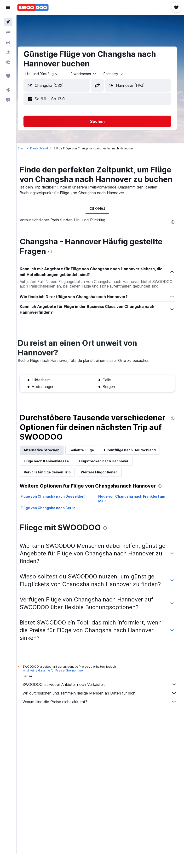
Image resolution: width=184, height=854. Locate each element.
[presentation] (173, 232)
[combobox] (119, 73)
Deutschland (45, 148)
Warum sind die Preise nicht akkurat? (103, 724)
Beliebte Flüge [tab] (87, 464)
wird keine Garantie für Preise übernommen (60, 692)
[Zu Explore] (8, 62)
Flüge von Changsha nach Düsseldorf (59, 511)
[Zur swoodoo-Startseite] (33, 7)
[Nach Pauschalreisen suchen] (8, 52)
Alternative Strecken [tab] (47, 464)
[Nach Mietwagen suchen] (8, 42)
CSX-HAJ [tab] (100, 218)
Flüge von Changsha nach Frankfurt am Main (134, 513)
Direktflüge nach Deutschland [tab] (136, 464)
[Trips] (8, 76)
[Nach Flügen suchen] (8, 22)
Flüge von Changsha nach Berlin (54, 522)
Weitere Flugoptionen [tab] (105, 486)
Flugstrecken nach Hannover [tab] (109, 475)
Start (27, 148)
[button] (8, 7)
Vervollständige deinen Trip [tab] (53, 486)
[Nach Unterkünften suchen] (8, 32)
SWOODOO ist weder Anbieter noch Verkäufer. (103, 706)
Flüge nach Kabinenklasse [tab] (52, 475)
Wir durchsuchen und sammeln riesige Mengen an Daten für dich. (103, 715)
